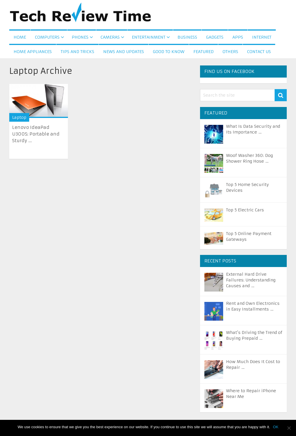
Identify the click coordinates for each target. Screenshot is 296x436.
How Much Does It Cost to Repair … (253, 364)
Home (20, 37)
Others (230, 51)
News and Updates (123, 51)
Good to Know (168, 51)
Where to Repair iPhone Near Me (251, 393)
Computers (47, 37)
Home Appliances (33, 51)
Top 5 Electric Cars (245, 210)
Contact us (259, 51)
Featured (203, 51)
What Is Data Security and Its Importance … (253, 129)
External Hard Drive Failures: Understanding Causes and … (250, 280)
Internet (261, 37)
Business (187, 37)
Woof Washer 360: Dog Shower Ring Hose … (249, 158)
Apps (237, 37)
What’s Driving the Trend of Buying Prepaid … (254, 335)
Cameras (110, 37)
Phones (80, 37)
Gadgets (214, 37)
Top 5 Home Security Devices (247, 187)
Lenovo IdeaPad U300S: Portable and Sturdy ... (36, 134)
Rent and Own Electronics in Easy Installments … (253, 306)
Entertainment (148, 37)
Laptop (19, 117)
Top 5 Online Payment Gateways (248, 236)
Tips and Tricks (77, 51)
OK (275, 427)
